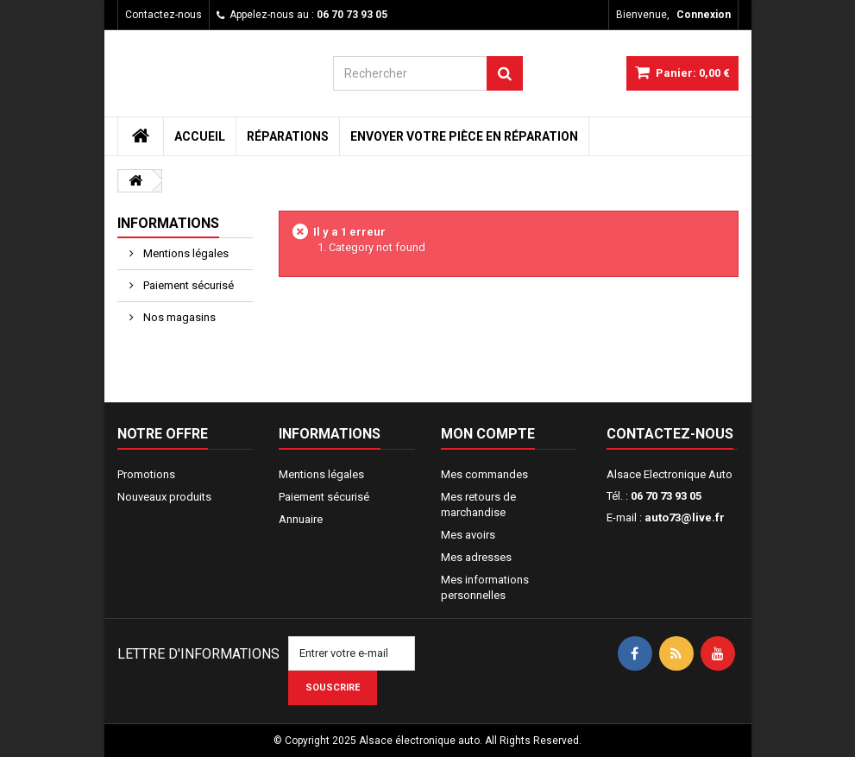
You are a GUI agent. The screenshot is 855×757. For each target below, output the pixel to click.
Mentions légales (185, 253)
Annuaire (301, 519)
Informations (168, 223)
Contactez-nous (163, 15)
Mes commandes (484, 474)
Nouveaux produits (164, 496)
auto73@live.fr (684, 517)
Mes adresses (476, 557)
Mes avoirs (468, 534)
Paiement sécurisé (187, 285)
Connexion (703, 15)
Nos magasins (178, 317)
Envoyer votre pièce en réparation (464, 136)
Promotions (146, 474)
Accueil (199, 136)
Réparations (288, 136)
